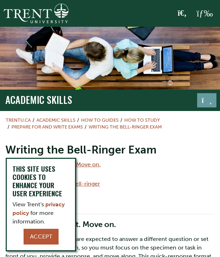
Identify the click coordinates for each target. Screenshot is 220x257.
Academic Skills (38, 99)
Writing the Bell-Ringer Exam (125, 127)
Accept (41, 236)
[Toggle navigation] (206, 100)
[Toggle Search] (182, 13)
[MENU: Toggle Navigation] (204, 13)
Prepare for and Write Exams (47, 127)
